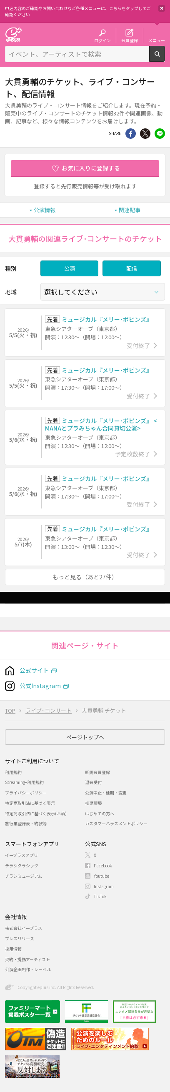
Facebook (103, 865)
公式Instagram (40, 685)
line (160, 133)
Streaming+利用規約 (24, 782)
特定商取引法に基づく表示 (30, 803)
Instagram (104, 886)
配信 (131, 268)
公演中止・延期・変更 (106, 792)
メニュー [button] (156, 40)
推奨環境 (93, 803)
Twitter (145, 133)
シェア (130, 133)
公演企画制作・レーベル (28, 969)
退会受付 (93, 782)
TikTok (100, 896)
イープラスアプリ (21, 855)
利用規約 (13, 772)
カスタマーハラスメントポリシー (116, 823)
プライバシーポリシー (26, 792)
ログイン (102, 40)
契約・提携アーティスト (27, 959)
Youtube (101, 876)
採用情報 (13, 949)
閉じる (161, 8)
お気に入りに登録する (91, 168)
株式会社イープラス (23, 928)
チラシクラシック (21, 865)
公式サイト (34, 670)
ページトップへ (85, 737)
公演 (69, 268)
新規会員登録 (97, 772)
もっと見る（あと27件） (85, 577)
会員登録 (129, 40)
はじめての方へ (99, 813)
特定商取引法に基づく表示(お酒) (36, 813)
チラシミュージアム (23, 876)
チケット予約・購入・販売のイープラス (13, 34)
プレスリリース (19, 938)
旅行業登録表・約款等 (26, 823)
